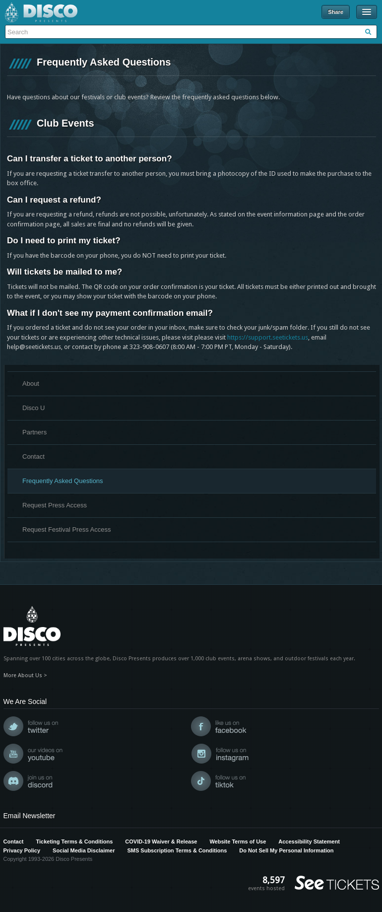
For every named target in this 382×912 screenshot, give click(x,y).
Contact (33, 456)
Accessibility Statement (309, 841)
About (30, 383)
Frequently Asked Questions (62, 481)
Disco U (33, 408)
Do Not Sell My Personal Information (286, 850)
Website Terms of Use (237, 841)
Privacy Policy (22, 850)
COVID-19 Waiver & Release (161, 841)
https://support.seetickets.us (267, 337)
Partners (34, 432)
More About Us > (25, 675)
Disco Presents (41, 12)
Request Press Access (54, 505)
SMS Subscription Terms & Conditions (177, 850)
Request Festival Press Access (66, 529)
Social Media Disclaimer (84, 850)
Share (335, 12)
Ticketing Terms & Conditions (74, 841)
